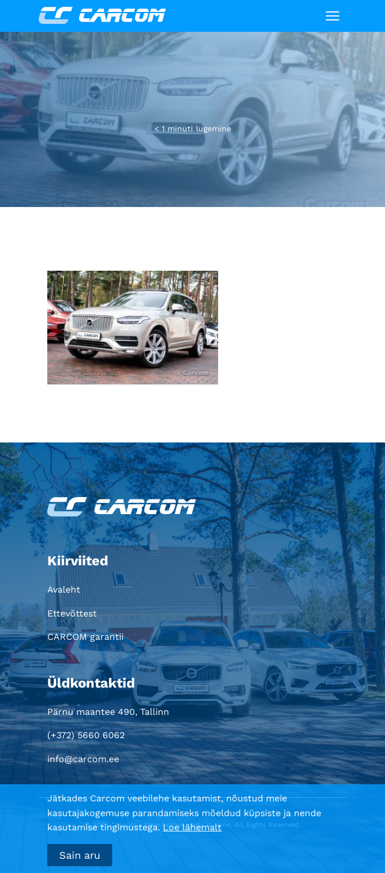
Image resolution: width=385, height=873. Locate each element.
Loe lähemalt (192, 827)
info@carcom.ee (83, 759)
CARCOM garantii (85, 636)
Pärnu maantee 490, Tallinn (108, 711)
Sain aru (79, 855)
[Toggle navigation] (332, 16)
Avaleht (63, 589)
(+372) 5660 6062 (86, 735)
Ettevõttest (72, 613)
